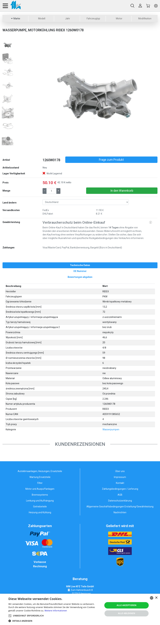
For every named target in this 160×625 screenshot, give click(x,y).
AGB (120, 494)
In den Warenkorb (121, 190)
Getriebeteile (40, 506)
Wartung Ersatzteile (39, 477)
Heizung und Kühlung (40, 512)
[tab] (80, 265)
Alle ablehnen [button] (126, 613)
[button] (51, 96)
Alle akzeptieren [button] (126, 605)
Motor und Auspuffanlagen (39, 489)
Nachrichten (120, 512)
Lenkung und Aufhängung (40, 500)
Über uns (120, 471)
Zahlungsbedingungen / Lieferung (120, 489)
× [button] (156, 598)
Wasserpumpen (110, 429)
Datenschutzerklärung (120, 500)
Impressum (120, 477)
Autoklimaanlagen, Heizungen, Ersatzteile (40, 471)
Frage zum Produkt (111, 159)
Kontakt (120, 483)
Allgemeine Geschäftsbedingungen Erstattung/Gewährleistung (119, 506)
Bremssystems (40, 494)
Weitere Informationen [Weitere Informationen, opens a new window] (56, 610)
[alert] (80, 609)
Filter (40, 483)
